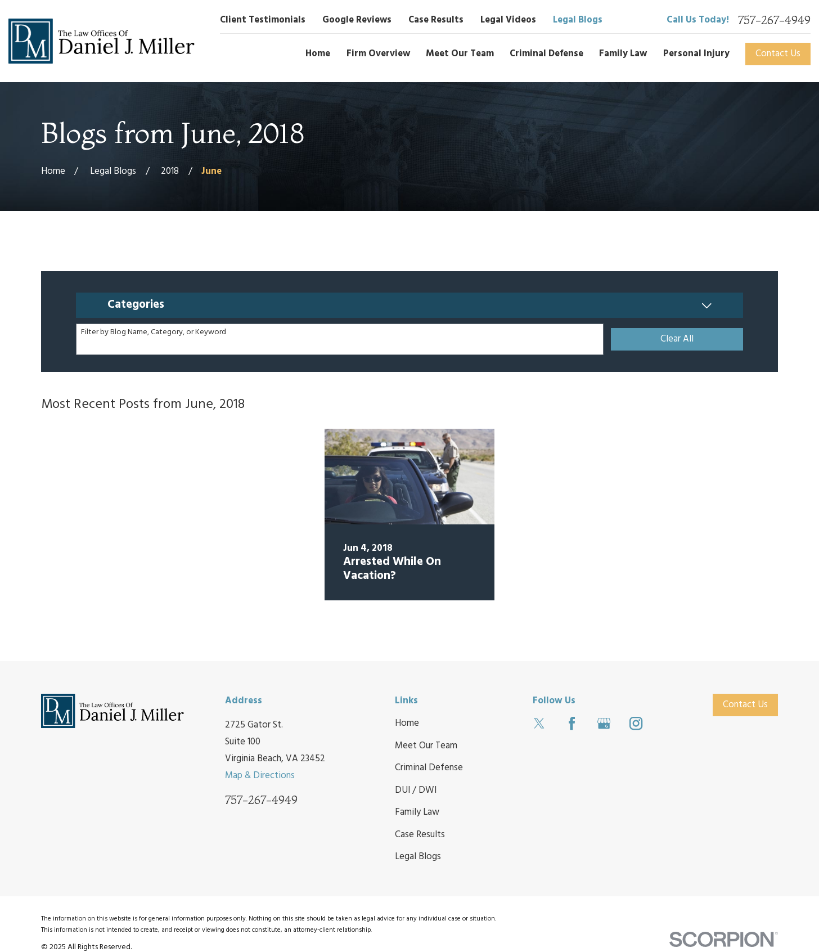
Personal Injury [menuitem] (696, 53)
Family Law (417, 812)
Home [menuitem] (317, 53)
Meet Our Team (426, 745)
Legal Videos (508, 20)
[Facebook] (571, 723)
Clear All (677, 339)
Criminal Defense (429, 767)
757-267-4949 (774, 20)
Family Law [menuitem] (623, 53)
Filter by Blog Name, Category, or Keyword (153, 333)
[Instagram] (635, 723)
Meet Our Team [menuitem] (460, 53)
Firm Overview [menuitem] (378, 53)
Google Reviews (357, 20)
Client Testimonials (262, 20)
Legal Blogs (577, 20)
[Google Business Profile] (603, 723)
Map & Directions (260, 775)
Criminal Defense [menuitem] (546, 53)
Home (407, 723)
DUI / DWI (415, 790)
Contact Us (777, 53)
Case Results (436, 20)
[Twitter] (539, 723)
